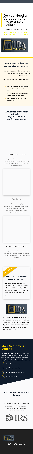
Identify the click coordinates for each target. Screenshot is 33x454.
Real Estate (16, 199)
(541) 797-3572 (16, 443)
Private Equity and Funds (16, 246)
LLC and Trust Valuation (16, 154)
